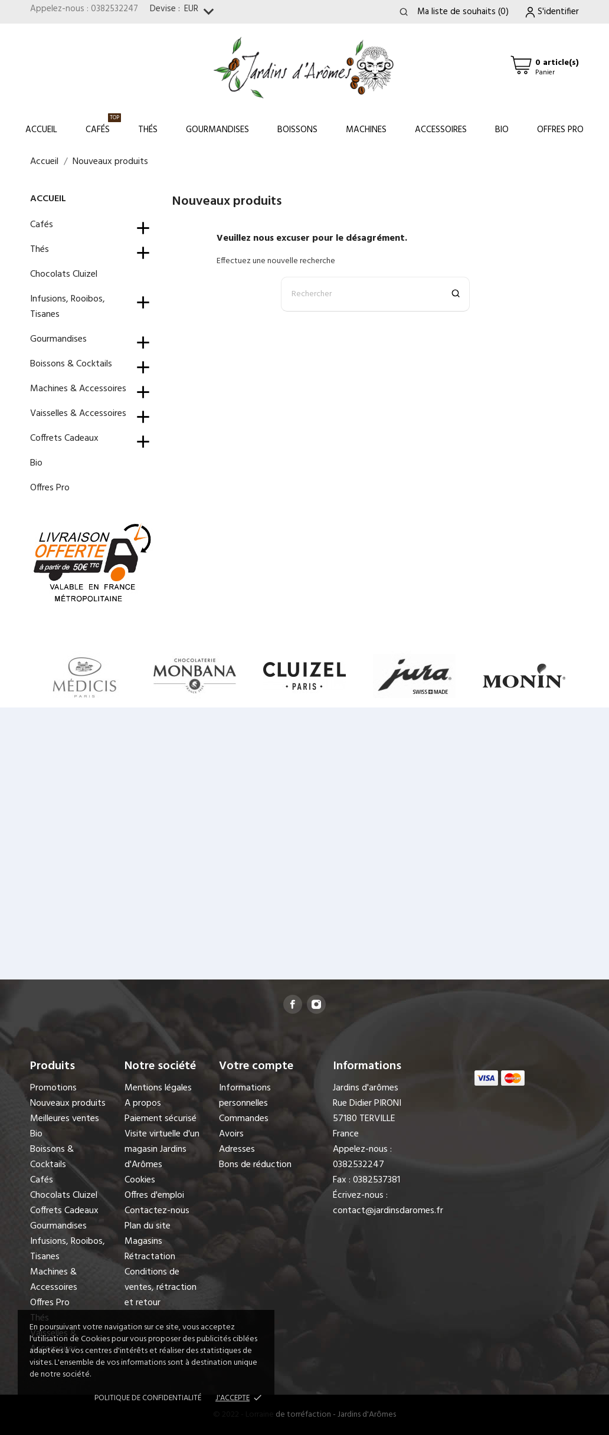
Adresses (237, 1149)
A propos (143, 1103)
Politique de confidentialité (147, 1398)
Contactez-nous (157, 1210)
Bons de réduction (255, 1164)
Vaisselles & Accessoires (78, 413)
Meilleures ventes (64, 1118)
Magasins (143, 1241)
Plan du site (148, 1226)
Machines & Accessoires (78, 389)
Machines (366, 130)
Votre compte (256, 1066)
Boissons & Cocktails (71, 364)
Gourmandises (217, 130)
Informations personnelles (245, 1095)
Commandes (244, 1118)
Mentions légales (158, 1088)
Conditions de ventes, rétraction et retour (161, 1287)
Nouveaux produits (68, 1103)
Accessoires (441, 130)
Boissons (297, 130)
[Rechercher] (375, 294)
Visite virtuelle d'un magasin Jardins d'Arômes (162, 1149)
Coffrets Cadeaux (64, 438)
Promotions (53, 1088)
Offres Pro (560, 130)
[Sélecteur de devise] (201, 12)
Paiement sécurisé (161, 1118)
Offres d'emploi (154, 1195)
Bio (502, 130)
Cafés (103, 125)
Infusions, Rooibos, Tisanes (67, 306)
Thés (148, 130)
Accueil (41, 130)
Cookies (140, 1180)
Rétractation (150, 1256)
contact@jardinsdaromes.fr (388, 1210)
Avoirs (231, 1134)
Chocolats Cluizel (63, 274)
